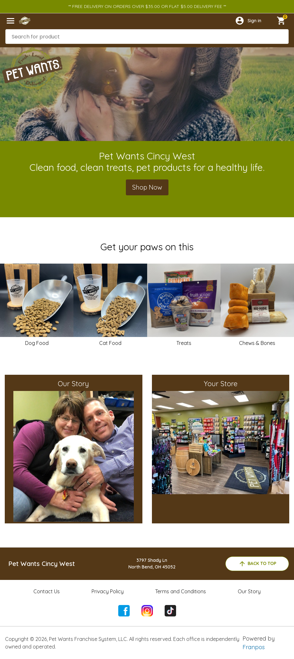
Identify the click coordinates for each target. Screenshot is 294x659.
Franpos (254, 647)
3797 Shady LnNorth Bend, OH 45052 (151, 563)
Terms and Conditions (180, 591)
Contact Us (46, 591)
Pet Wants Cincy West (41, 564)
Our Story (249, 591)
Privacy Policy (108, 591)
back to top (257, 564)
